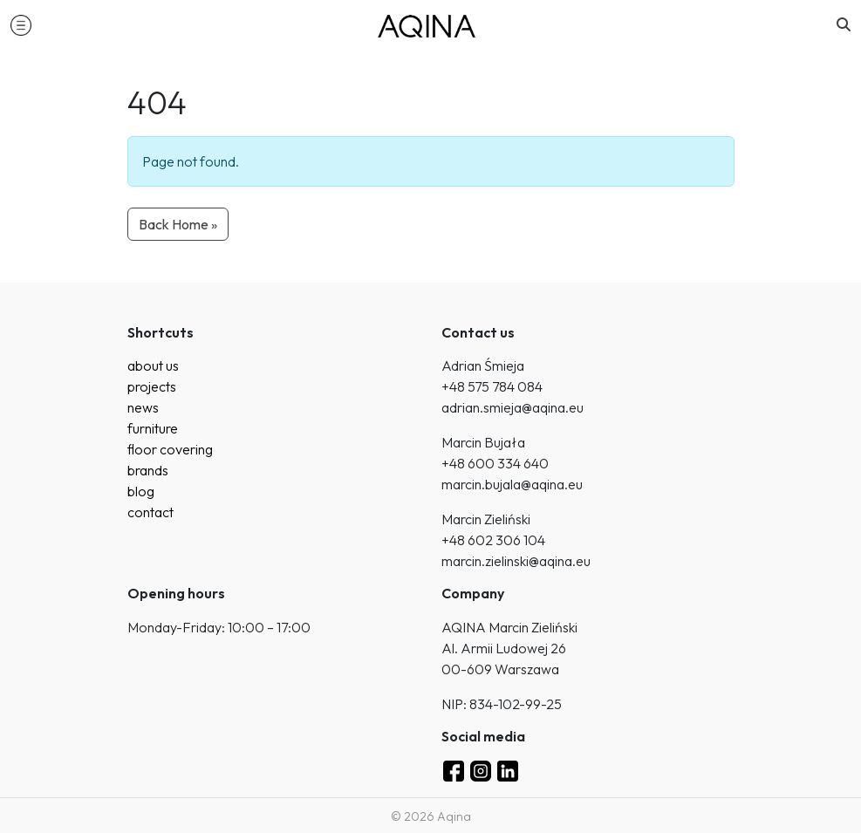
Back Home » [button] (178, 224)
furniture (152, 428)
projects (151, 386)
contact (150, 512)
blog (140, 491)
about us (153, 365)
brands (147, 470)
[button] (20, 24)
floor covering (170, 449)
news (143, 407)
